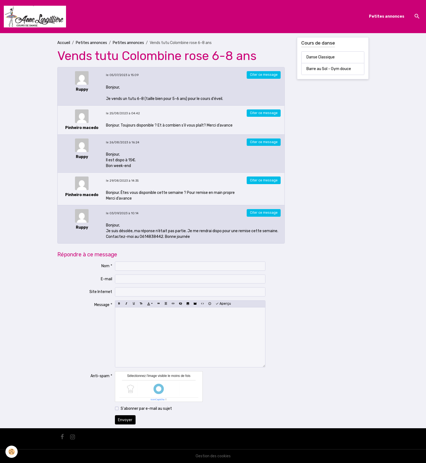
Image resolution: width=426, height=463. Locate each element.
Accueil (63, 42)
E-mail (106, 279)
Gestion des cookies (213, 456)
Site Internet (100, 291)
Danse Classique (320, 57)
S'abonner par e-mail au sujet (146, 408)
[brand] (36, 16)
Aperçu (223, 304)
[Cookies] (11, 452)
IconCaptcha (157, 399)
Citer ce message (264, 75)
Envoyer (125, 420)
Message (101, 305)
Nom (105, 266)
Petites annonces (386, 16)
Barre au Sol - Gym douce (328, 69)
